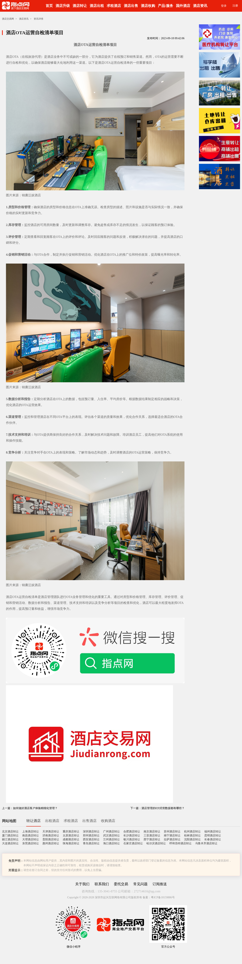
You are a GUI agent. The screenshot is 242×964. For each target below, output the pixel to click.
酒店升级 (63, 6)
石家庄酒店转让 (133, 843)
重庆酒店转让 (71, 831)
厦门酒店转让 (10, 835)
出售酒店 (89, 821)
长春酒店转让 (212, 839)
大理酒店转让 (30, 839)
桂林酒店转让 (192, 835)
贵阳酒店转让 (50, 839)
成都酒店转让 (71, 839)
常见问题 (140, 884)
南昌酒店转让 (30, 835)
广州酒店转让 (111, 831)
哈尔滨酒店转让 (156, 843)
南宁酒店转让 (172, 835)
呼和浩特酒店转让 (180, 843)
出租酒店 (52, 821)
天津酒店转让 (50, 831)
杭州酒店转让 (192, 831)
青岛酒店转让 (91, 843)
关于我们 (82, 884)
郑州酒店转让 (91, 835)
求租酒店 (114, 6)
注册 (235, 5)
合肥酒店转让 (131, 831)
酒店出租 (97, 6)
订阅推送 (160, 884)
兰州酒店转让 (111, 839)
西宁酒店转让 (152, 839)
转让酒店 (33, 821)
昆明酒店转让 (212, 835)
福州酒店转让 (212, 831)
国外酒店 (183, 6)
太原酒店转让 (71, 835)
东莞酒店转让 (30, 843)
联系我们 (102, 884)
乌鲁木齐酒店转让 (206, 843)
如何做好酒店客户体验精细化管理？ (35, 808)
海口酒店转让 (111, 843)
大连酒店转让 (10, 843)
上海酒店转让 (30, 831)
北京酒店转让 (10, 831)
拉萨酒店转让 (172, 839)
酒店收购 (148, 6)
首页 (49, 6)
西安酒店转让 (91, 839)
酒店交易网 (8, 18)
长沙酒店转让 (131, 835)
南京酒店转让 (152, 831)
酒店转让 (80, 6)
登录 (224, 5)
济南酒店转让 (50, 835)
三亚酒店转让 (152, 835)
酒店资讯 (200, 6)
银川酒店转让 (131, 839)
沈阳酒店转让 (192, 839)
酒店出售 (131, 6)
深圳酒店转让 (91, 831)
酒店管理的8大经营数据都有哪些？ (162, 808)
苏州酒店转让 (172, 831)
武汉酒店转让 (111, 835)
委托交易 (121, 884)
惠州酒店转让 (50, 843)
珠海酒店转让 (71, 843)
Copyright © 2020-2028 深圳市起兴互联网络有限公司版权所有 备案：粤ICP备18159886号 (121, 897)
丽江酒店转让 (10, 839)
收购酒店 (108, 821)
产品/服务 (165, 6)
